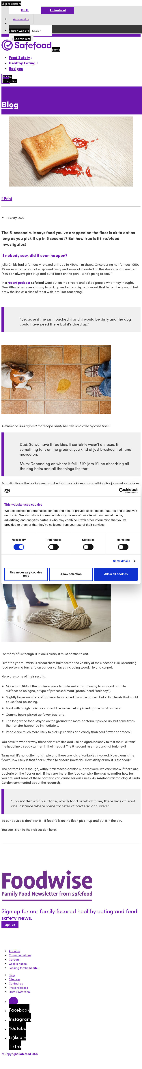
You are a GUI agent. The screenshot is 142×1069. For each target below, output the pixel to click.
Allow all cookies (116, 574)
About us (14, 951)
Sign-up (10, 925)
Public (25, 10)
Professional (58, 10)
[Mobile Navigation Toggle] (5, 79)
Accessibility (21, 19)
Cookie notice (18, 963)
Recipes (16, 68)
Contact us (16, 983)
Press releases (18, 987)
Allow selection (71, 574)
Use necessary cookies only (26, 574)
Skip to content (11, 3)
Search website (19, 31)
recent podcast (19, 282)
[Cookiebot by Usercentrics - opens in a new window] (122, 490)
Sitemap (14, 979)
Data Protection (19, 992)
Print (6, 198)
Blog (10, 104)
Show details (121, 561)
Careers (14, 959)
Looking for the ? (24, 968)
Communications (20, 955)
